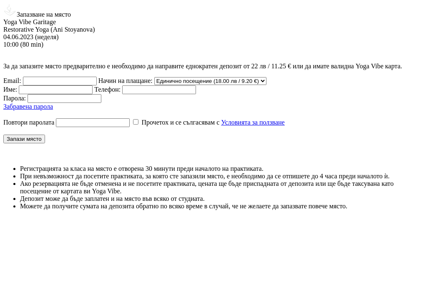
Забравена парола (28, 106)
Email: (12, 80)
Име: (10, 89)
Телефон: (107, 89)
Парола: (14, 98)
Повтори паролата (28, 122)
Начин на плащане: (125, 80)
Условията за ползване (252, 122)
